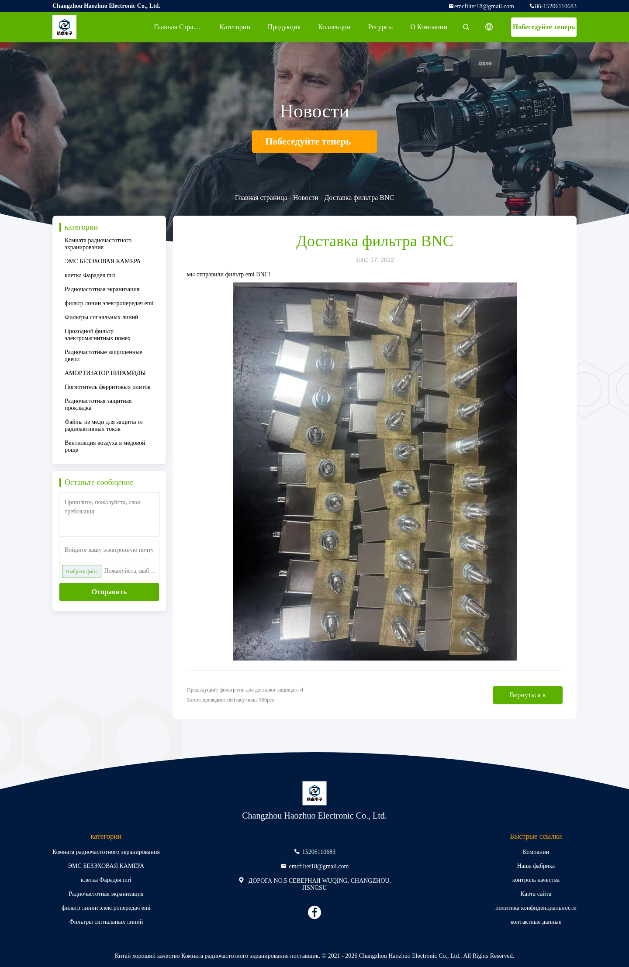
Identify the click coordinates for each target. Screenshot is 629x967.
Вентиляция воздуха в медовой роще (105, 446)
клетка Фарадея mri (90, 275)
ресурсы (380, 27)
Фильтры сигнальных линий (101, 317)
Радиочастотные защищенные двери (103, 355)
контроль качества (536, 880)
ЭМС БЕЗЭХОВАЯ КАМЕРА (103, 261)
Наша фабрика (536, 866)
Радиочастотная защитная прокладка (98, 404)
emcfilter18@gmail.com (484, 6)
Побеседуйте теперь (544, 27)
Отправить (109, 591)
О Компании (428, 27)
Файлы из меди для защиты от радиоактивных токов (104, 425)
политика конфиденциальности (536, 908)
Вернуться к (528, 695)
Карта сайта (536, 894)
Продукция (284, 27)
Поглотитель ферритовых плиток (108, 387)
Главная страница (180, 27)
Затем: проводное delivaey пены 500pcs (230, 700)
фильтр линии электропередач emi (109, 303)
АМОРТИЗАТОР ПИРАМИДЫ (105, 373)
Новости (305, 197)
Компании (536, 852)
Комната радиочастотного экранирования (98, 244)
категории (234, 27)
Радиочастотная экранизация (102, 289)
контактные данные (536, 922)
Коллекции (334, 27)
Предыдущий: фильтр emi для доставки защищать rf (245, 690)
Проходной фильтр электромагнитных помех (98, 334)
